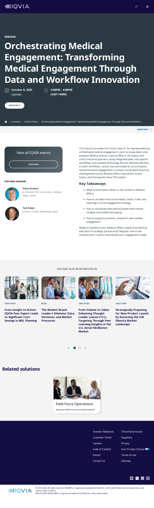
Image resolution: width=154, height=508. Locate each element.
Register (16, 105)
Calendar (16, 94)
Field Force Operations (74, 412)
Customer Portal (102, 446)
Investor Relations (103, 440)
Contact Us (99, 470)
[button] (70, 352)
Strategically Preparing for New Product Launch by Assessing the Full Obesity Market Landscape (132, 321)
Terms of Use (128, 464)
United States (31, 121)
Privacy (125, 452)
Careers (97, 452)
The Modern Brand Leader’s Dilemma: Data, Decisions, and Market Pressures (58, 319)
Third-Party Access (131, 440)
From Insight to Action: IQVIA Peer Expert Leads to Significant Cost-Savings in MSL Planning (21, 319)
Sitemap (126, 470)
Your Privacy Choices (132, 458)
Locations (16, 121)
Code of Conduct (102, 458)
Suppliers (126, 446)
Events (96, 464)
